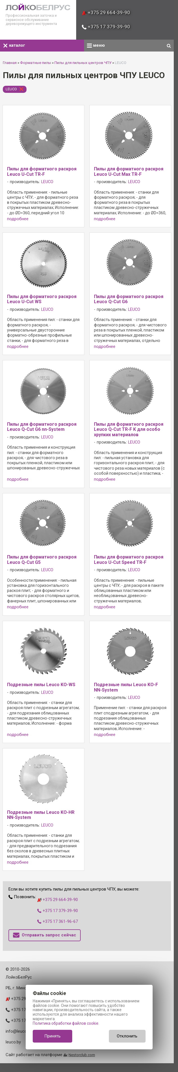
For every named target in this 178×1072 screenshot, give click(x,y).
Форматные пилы (35, 63)
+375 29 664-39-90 (106, 12)
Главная (10, 63)
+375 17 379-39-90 (106, 26)
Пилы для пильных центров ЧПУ (82, 63)
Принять (52, 1036)
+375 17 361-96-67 (57, 921)
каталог (14, 45)
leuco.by (13, 1042)
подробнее (17, 219)
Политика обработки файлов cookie (65, 1023)
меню (96, 45)
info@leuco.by (19, 1031)
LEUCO (11, 89)
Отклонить (127, 1036)
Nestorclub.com (82, 1054)
